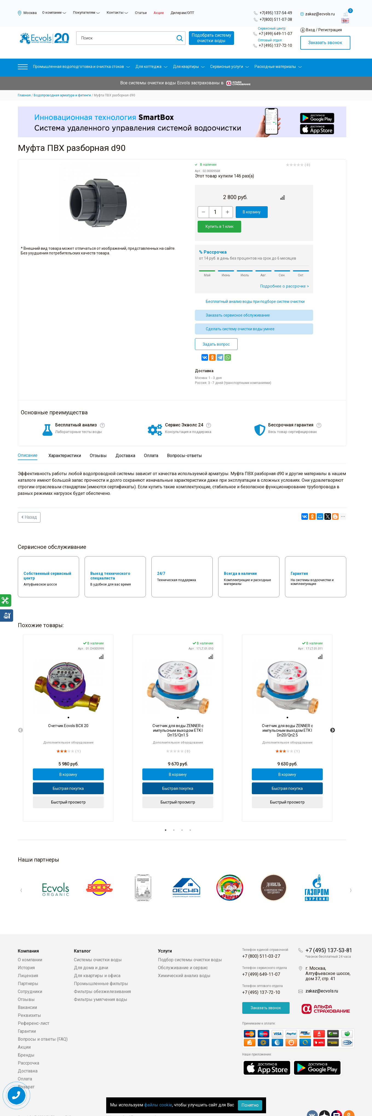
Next (332, 716)
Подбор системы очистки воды (190, 945)
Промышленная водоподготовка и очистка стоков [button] (81, 66)
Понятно (250, 1105)
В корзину (250, 212)
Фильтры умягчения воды (100, 984)
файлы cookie (158, 1105)
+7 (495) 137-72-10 (275, 45)
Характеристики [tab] (64, 441)
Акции (159, 13)
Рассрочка (28, 1048)
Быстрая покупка (68, 774)
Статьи (141, 13)
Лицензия (28, 960)
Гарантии (27, 1016)
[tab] (68, 703)
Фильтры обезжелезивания (102, 976)
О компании (52, 12)
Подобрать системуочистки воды (211, 38)
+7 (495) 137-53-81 (328, 935)
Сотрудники (30, 976)
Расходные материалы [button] (278, 66)
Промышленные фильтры (101, 968)
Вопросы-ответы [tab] (184, 441)
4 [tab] (190, 815)
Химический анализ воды (184, 960)
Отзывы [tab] (98, 441)
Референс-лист (33, 1008)
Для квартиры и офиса (97, 960)
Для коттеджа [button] (151, 66)
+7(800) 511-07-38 (275, 19)
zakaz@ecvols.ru (321, 976)
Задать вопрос (216, 330)
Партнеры (28, 968)
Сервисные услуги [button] (229, 66)
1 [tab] (165, 815)
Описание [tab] (28, 440)
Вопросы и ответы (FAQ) (43, 1024)
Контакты (115, 12)
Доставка (28, 1056)
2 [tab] (174, 815)
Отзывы (26, 984)
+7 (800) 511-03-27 (261, 941)
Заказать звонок (325, 42)
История (26, 953)
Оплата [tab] (151, 441)
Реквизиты (29, 1000)
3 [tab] (182, 815)
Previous (20, 716)
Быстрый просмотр (68, 787)
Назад (29, 502)
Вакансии (27, 992)
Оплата (25, 1064)
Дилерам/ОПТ (182, 13)
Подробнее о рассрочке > (284, 271)
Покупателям (84, 12)
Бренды (26, 1040)
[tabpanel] (68, 713)
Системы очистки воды (98, 945)
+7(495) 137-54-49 (275, 13)
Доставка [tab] (125, 441)
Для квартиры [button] (189, 66)
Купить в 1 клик (289, 212)
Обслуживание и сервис (183, 953)
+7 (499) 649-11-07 (275, 33)
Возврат (26, 1072)
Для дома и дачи (91, 953)
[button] (23, 68)
